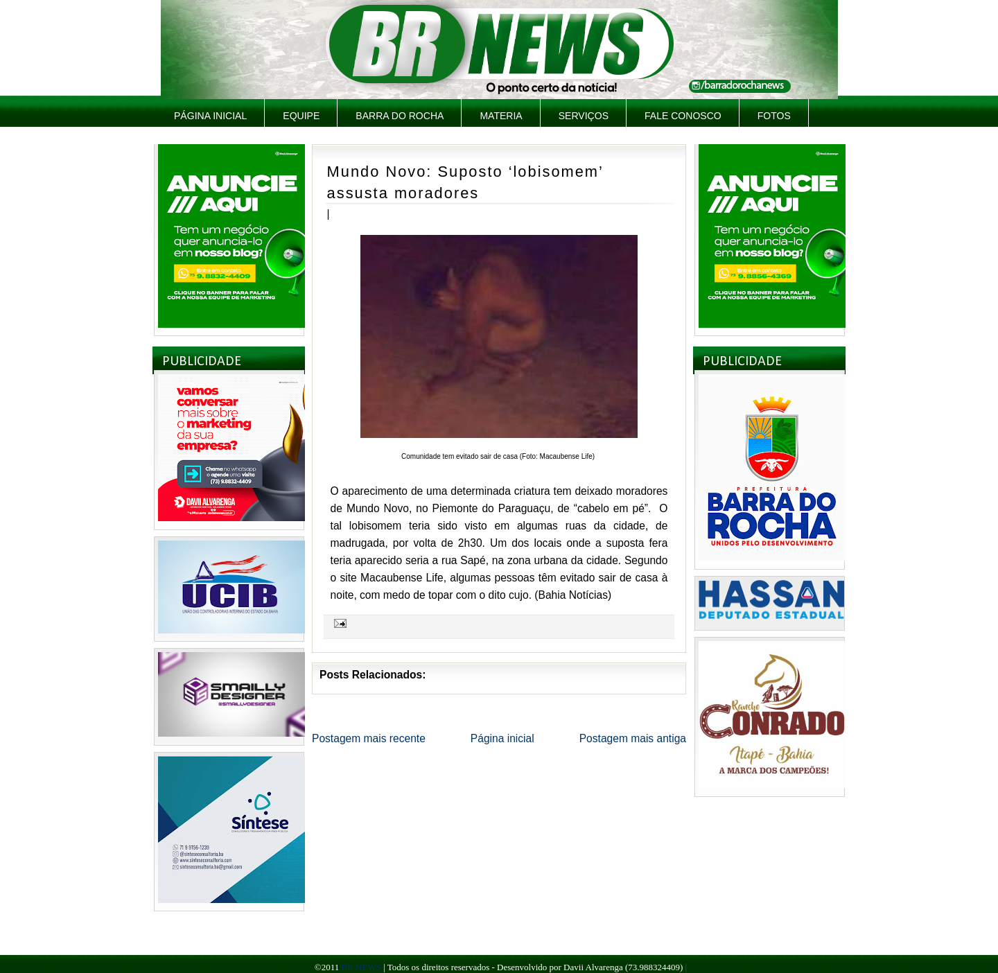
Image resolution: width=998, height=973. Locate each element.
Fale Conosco (683, 115)
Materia (501, 115)
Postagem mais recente (369, 738)
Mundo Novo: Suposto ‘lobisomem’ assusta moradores (465, 182)
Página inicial (210, 115)
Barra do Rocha (400, 115)
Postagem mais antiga (632, 738)
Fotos (774, 115)
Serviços (584, 115)
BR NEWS (360, 967)
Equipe (301, 115)
